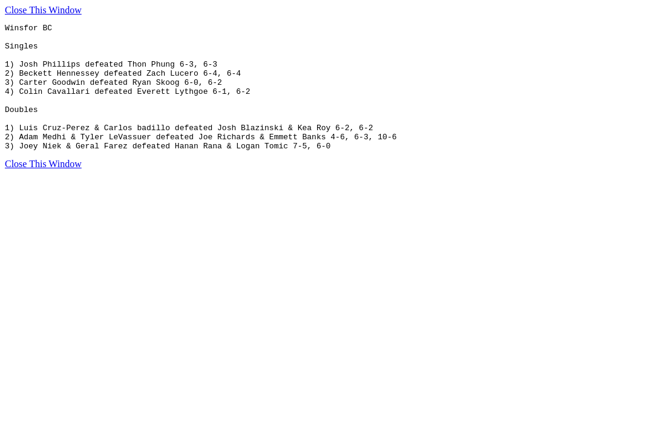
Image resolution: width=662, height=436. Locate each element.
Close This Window (43, 10)
